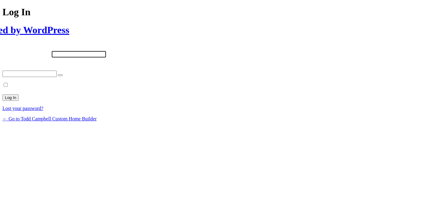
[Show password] (60, 75)
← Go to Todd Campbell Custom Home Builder (49, 118)
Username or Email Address (26, 54)
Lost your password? (22, 108)
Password (10, 66)
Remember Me (23, 85)
